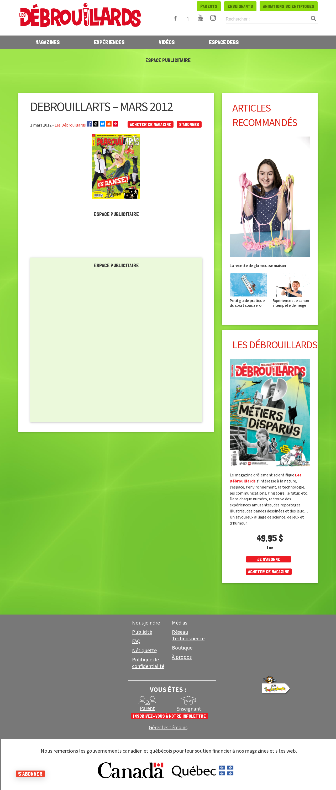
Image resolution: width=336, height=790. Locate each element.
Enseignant (188, 709)
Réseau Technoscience (188, 635)
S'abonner (189, 124)
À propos (182, 657)
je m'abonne (268, 559)
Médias (179, 623)
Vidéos (167, 42)
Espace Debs (224, 42)
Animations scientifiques (288, 6)
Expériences (109, 42)
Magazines (47, 42)
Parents (208, 6)
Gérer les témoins (168, 727)
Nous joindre (146, 623)
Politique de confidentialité (148, 663)
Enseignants (240, 6)
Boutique (182, 648)
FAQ (136, 641)
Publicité (142, 632)
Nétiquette (144, 650)
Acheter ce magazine (150, 124)
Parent (147, 708)
